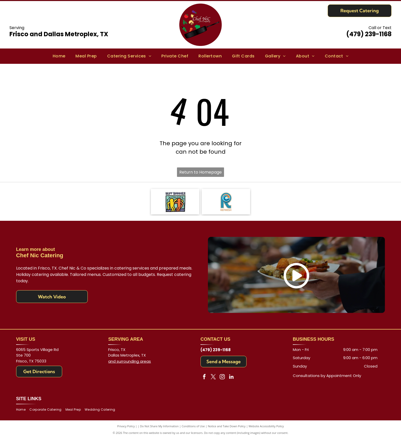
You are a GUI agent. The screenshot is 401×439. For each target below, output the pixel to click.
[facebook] (204, 377)
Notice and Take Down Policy (227, 426)
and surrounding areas (129, 361)
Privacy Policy (126, 426)
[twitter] (213, 377)
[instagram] (222, 377)
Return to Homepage (200, 172)
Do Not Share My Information (159, 426)
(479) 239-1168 (369, 34)
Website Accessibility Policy (266, 426)
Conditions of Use (193, 426)
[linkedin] (231, 377)
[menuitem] (59, 56)
